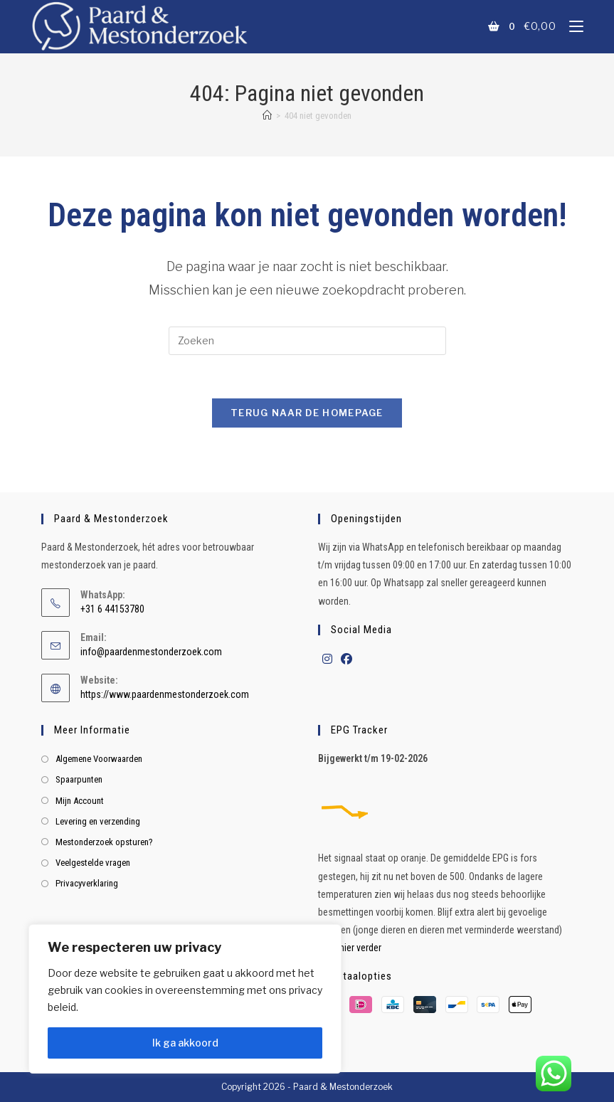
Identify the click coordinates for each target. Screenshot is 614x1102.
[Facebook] (346, 660)
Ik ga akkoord (185, 1043)
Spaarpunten (78, 779)
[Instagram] (327, 660)
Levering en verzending (97, 821)
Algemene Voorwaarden (98, 758)
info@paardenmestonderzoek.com (151, 651)
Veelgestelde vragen (92, 862)
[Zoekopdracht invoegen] (307, 341)
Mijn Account (79, 800)
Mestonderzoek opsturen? (104, 842)
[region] (185, 999)
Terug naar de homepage (307, 412)
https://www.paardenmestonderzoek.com (164, 694)
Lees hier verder (349, 947)
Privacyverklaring (86, 883)
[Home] (267, 115)
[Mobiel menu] (571, 26)
